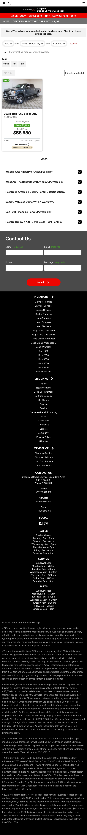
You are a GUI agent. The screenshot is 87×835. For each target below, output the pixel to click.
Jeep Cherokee (43, 318)
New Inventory (43, 387)
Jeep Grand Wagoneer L (43, 342)
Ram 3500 (43, 359)
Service (43, 408)
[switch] (83, 3)
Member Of (41, 448)
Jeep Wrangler (43, 347)
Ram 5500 (43, 367)
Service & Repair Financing (43, 412)
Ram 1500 (43, 351)
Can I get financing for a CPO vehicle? (43, 212)
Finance (44, 404)
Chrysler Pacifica (43, 301)
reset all (73, 43)
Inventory (41, 297)
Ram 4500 (43, 363)
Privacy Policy (43, 437)
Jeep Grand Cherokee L (43, 334)
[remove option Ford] (8, 43)
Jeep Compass (43, 322)
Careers (43, 428)
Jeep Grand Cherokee (43, 330)
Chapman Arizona (43, 457)
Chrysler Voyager (43, 305)
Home (6, 21)
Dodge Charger (43, 310)
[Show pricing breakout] (22, 144)
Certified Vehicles (43, 396)
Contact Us (43, 424)
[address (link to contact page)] (4, 3)
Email (52, 246)
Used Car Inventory (43, 391)
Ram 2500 (43, 355)
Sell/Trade (43, 400)
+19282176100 (43, 501)
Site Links (41, 379)
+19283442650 (43, 492)
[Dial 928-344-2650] (9, 3)
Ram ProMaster (43, 371)
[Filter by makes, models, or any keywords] (43, 52)
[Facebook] (41, 523)
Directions (43, 420)
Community (43, 432)
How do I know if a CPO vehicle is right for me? (43, 222)
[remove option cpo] (59, 43)
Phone (8, 262)
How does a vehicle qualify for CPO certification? (43, 192)
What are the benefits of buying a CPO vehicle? (43, 182)
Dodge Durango (43, 314)
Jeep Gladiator (43, 326)
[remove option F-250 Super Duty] (32, 43)
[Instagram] (46, 523)
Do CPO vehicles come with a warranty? (43, 202)
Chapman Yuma (44, 465)
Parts (43, 416)
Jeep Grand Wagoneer (43, 338)
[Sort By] (74, 73)
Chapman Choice (43, 453)
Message (54, 262)
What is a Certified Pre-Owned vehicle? (43, 172)
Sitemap (43, 441)
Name (14, 246)
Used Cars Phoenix (43, 461)
